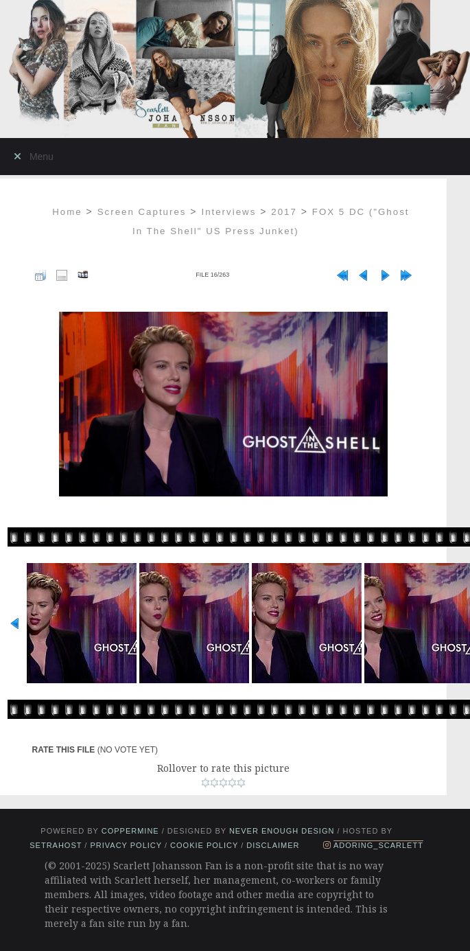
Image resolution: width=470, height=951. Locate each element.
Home (67, 212)
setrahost (56, 845)
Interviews (228, 212)
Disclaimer (272, 845)
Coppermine (130, 831)
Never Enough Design (281, 831)
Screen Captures (142, 212)
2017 (284, 212)
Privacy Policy (125, 845)
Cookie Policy (204, 845)
